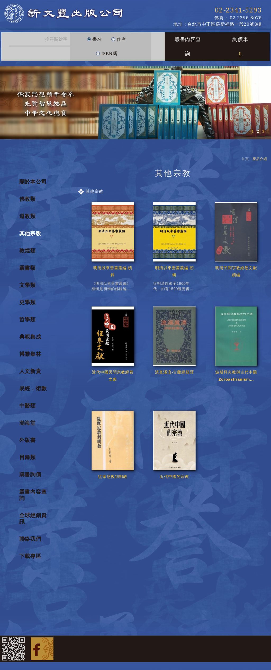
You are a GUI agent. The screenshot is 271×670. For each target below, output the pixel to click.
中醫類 (27, 405)
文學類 (27, 285)
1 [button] (252, 131)
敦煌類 (27, 250)
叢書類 (27, 268)
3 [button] (263, 131)
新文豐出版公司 (63, 13)
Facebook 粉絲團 (42, 649)
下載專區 (30, 556)
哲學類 (27, 319)
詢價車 (240, 46)
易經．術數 (33, 388)
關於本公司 (33, 182)
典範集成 (30, 337)
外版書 (27, 440)
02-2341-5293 (238, 10)
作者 (118, 37)
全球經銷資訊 (33, 518)
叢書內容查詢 (188, 46)
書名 (94, 37)
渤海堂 (27, 423)
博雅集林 (30, 354)
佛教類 (27, 199)
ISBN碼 (106, 51)
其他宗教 (30, 233)
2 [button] (258, 131)
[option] (135, 102)
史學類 (27, 302)
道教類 (27, 216)
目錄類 (27, 457)
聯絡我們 (30, 539)
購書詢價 (30, 474)
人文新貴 (30, 371)
